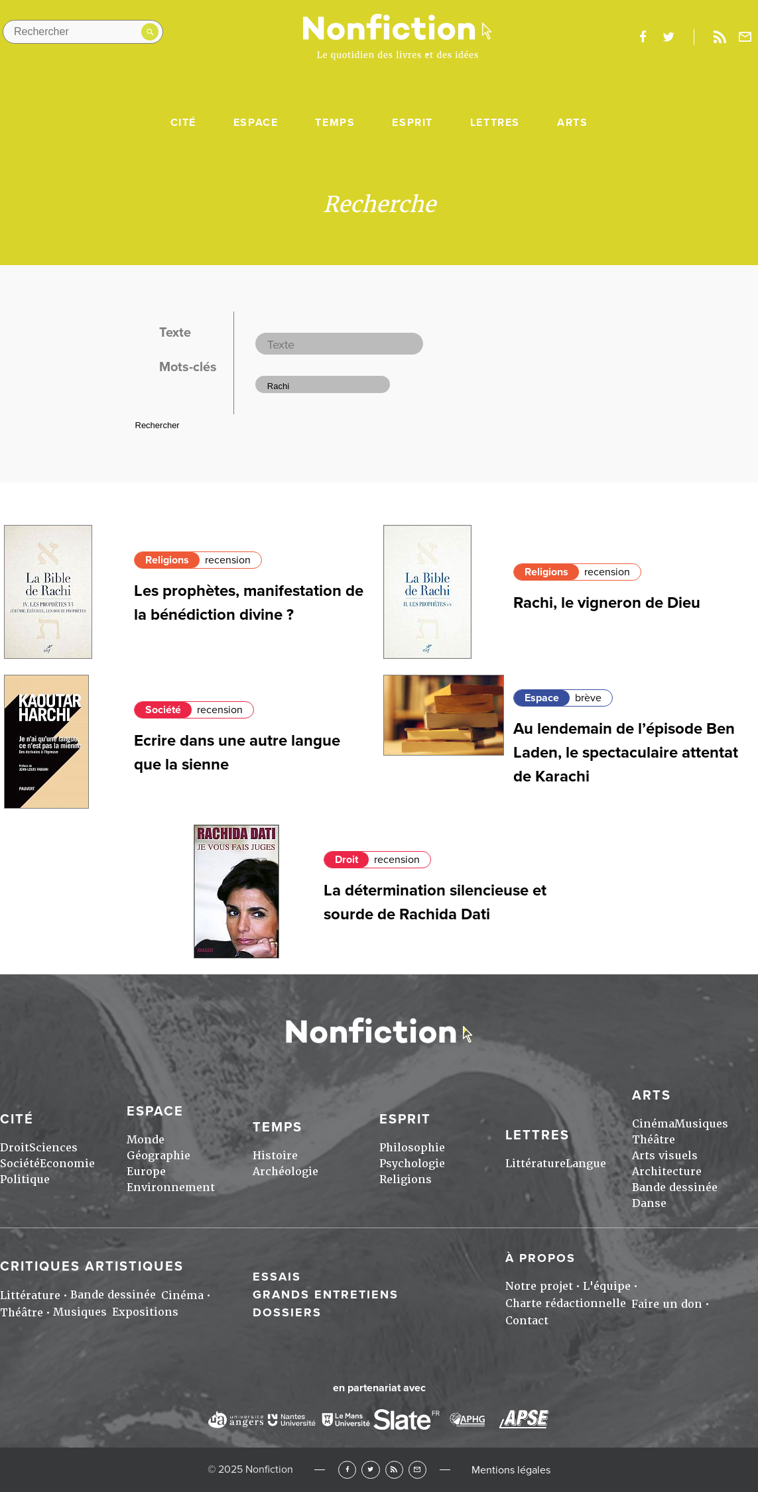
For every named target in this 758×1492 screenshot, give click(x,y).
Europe (146, 1171)
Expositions (145, 1312)
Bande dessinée (675, 1187)
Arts (572, 123)
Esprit (412, 123)
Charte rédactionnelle (565, 1303)
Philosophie (412, 1148)
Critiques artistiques (92, 1267)
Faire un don (666, 1304)
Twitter (370, 1470)
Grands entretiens (326, 1294)
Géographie (158, 1156)
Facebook (347, 1470)
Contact (526, 1321)
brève (588, 698)
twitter (668, 37)
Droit (346, 859)
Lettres (495, 123)
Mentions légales (511, 1470)
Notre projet (539, 1286)
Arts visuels (665, 1156)
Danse (649, 1203)
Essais (277, 1276)
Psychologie (412, 1164)
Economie (67, 1164)
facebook (642, 37)
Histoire (275, 1156)
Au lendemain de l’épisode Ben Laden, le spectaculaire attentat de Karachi (625, 752)
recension (228, 560)
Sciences (53, 1148)
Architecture (667, 1171)
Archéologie (285, 1171)
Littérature (535, 1164)
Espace (256, 123)
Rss (719, 37)
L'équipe (607, 1286)
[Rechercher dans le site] (83, 32)
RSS (394, 1470)
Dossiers (287, 1312)
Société (163, 710)
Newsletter (745, 37)
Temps (335, 123)
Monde (145, 1140)
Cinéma (653, 1124)
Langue (586, 1164)
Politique (25, 1179)
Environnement (171, 1187)
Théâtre (653, 1140)
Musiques (701, 1124)
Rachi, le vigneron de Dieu (606, 602)
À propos (540, 1258)
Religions (167, 560)
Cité (183, 123)
